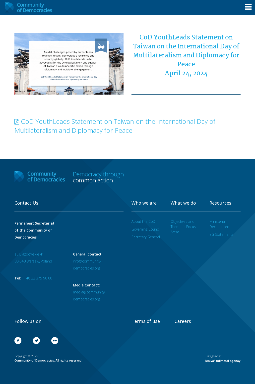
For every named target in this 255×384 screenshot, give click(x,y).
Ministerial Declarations (219, 224)
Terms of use (145, 321)
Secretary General (145, 237)
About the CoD (143, 221)
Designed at (223, 358)
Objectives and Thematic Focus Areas (183, 226)
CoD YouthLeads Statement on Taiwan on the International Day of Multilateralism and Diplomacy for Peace (114, 126)
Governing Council (145, 229)
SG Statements (221, 234)
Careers (183, 321)
